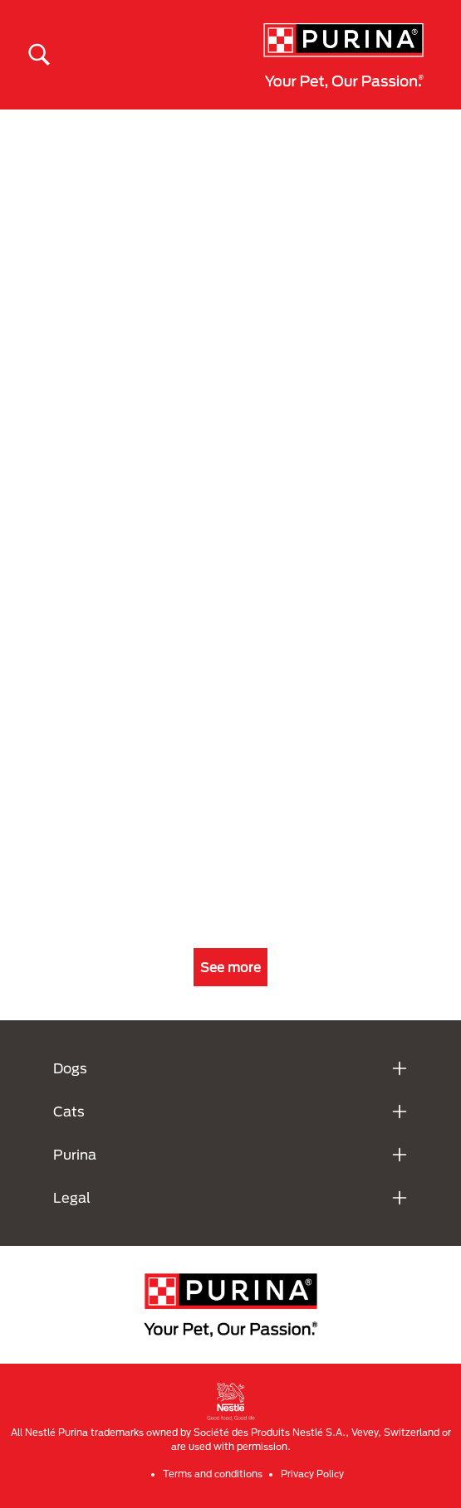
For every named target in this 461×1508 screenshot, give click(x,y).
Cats (69, 1111)
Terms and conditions (212, 1473)
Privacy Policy (312, 1473)
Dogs (70, 1068)
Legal (72, 1197)
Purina (74, 1154)
